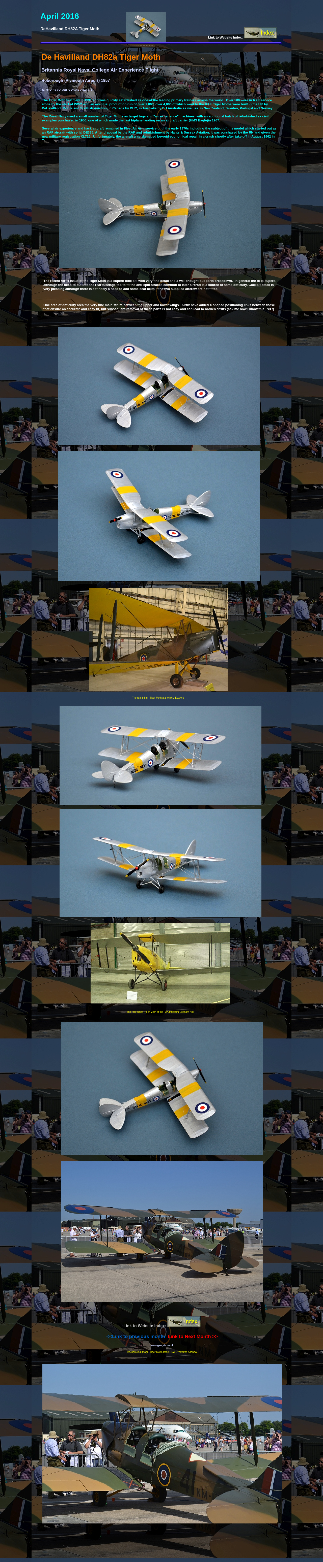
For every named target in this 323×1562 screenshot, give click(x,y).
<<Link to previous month (135, 1336)
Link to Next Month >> (193, 1336)
